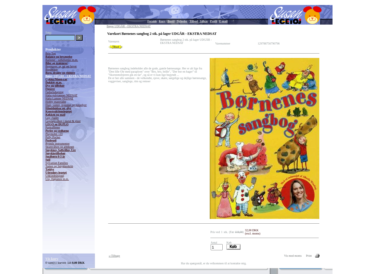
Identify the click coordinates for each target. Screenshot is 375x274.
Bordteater (51, 69)
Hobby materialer (55, 101)
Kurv (162, 21)
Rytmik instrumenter (57, 143)
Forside (152, 21)
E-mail (223, 21)
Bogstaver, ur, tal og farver (61, 66)
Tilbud (194, 21)
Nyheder (182, 21)
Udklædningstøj (54, 175)
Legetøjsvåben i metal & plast (63, 121)
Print (309, 255)
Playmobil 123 (54, 134)
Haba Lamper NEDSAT (59, 98)
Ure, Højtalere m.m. (57, 179)
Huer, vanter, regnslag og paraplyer (66, 105)
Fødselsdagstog (54, 92)
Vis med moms (293, 255)
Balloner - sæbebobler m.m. (61, 59)
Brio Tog (50, 53)
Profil (213, 21)
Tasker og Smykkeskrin (59, 166)
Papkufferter (52, 127)
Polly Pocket (52, 137)
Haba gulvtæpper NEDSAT (61, 95)
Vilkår (204, 21)
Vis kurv (51, 259)
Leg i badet (52, 117)
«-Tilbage (114, 255)
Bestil (171, 21)
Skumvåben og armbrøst (59, 146)
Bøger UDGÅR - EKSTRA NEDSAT (68, 76)
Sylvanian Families (56, 163)
